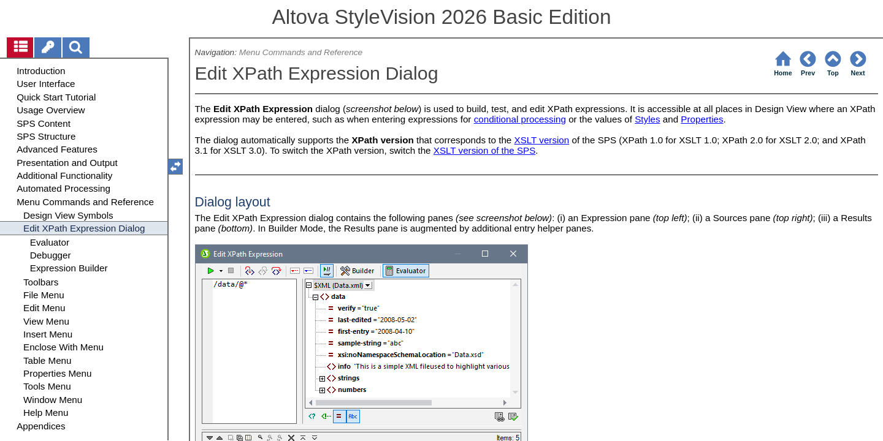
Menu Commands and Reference (300, 52)
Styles (647, 119)
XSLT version (542, 140)
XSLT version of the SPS (485, 150)
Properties (702, 119)
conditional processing (520, 119)
